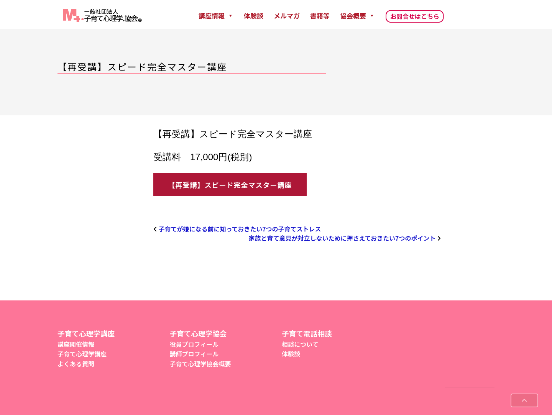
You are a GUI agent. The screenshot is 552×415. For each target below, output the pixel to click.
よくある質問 (76, 363)
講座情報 (216, 15)
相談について (300, 344)
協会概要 (357, 15)
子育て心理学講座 (82, 353)
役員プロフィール (194, 344)
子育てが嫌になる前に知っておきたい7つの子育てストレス (240, 228)
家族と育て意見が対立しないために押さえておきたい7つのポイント (341, 238)
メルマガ (287, 15)
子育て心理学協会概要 (200, 363)
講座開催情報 (76, 344)
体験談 (253, 15)
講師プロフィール (194, 353)
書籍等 (320, 15)
